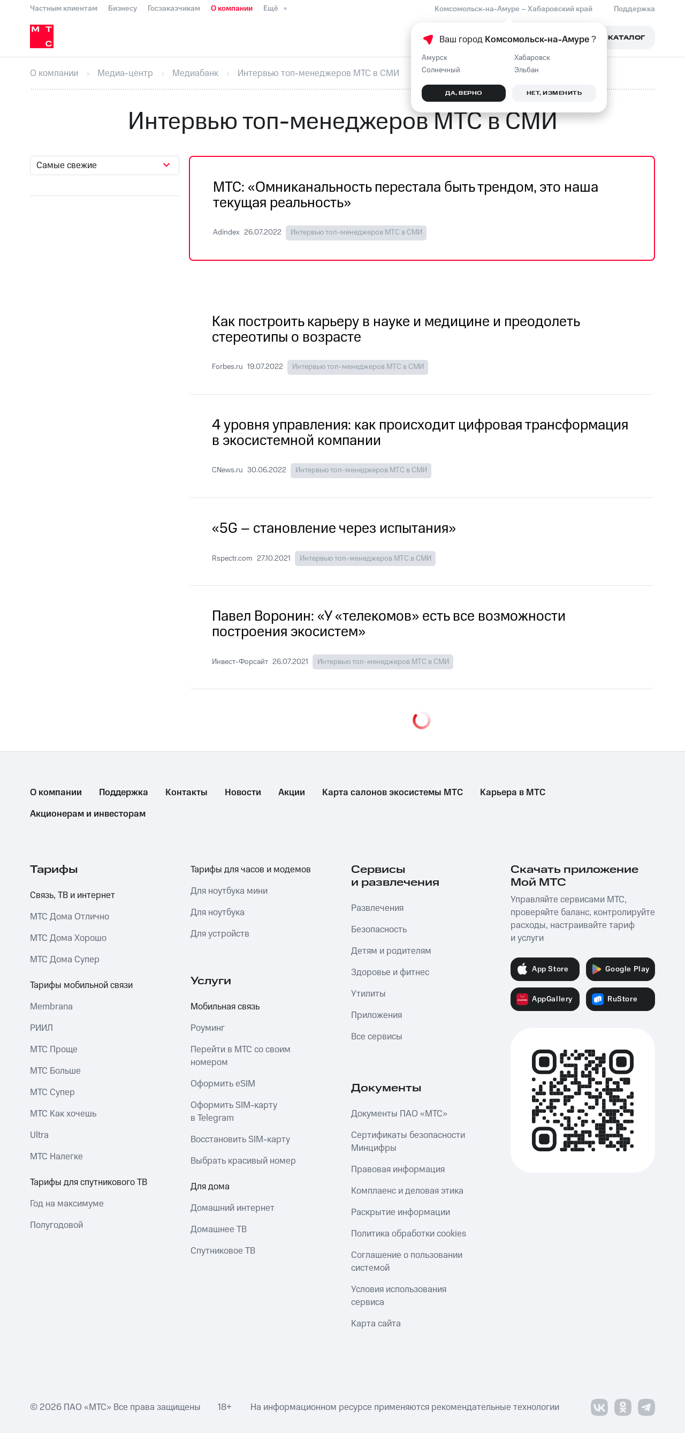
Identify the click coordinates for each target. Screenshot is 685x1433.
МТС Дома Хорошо (68, 938)
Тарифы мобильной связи (81, 985)
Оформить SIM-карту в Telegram (234, 1112)
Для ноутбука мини (229, 891)
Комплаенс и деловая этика (407, 1191)
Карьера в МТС (512, 792)
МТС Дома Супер (65, 959)
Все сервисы (376, 1036)
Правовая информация (398, 1169)
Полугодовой (56, 1225)
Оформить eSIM (223, 1083)
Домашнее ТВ (219, 1229)
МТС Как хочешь (63, 1113)
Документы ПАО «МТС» (399, 1113)
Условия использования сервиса (398, 1296)
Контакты (186, 792)
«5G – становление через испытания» (334, 529)
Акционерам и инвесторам (88, 814)
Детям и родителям (391, 951)
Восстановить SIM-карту (240, 1139)
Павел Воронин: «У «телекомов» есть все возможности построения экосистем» (389, 624)
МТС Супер (52, 1092)
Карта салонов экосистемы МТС (392, 792)
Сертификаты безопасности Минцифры (408, 1142)
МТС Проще (54, 1049)
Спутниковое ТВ (223, 1251)
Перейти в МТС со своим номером (241, 1056)
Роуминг (208, 1028)
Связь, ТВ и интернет (72, 895)
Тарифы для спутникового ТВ (88, 1182)
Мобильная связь (225, 1006)
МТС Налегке (56, 1156)
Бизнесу (122, 8)
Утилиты (368, 993)
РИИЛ (41, 1028)
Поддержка (123, 792)
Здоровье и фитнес (390, 972)
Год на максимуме (67, 1203)
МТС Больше (55, 1071)
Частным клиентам (63, 8)
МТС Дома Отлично (69, 916)
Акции (291, 792)
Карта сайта (376, 1323)
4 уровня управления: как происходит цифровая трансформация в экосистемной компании (420, 433)
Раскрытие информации (400, 1212)
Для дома (210, 1186)
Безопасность (379, 929)
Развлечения (377, 908)
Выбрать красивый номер (243, 1161)
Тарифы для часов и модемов (251, 869)
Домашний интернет (233, 1208)
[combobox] (104, 165)
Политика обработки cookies (408, 1233)
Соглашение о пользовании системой (406, 1261)
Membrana (51, 1006)
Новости (243, 792)
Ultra (39, 1135)
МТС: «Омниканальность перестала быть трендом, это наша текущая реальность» (405, 195)
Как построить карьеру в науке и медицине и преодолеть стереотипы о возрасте (396, 329)
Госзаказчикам (174, 8)
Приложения (376, 1015)
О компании (232, 8)
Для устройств (220, 933)
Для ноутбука (218, 912)
